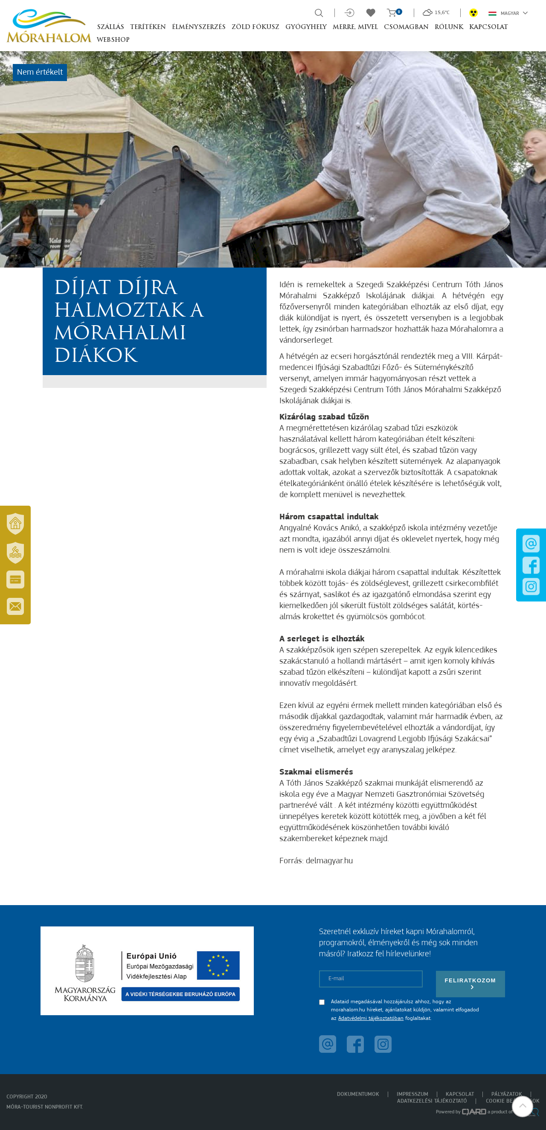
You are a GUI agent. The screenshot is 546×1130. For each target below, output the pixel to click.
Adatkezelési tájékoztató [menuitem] (432, 1101)
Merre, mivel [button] (355, 27)
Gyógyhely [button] (306, 27)
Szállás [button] (110, 27)
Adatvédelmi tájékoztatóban (371, 1018)
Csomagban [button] (406, 27)
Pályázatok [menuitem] (506, 1094)
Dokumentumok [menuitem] (358, 1094)
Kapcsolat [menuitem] (460, 1094)
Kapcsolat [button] (488, 27)
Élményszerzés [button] (199, 27)
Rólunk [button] (449, 27)
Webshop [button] (113, 40)
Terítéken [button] (148, 27)
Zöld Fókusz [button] (255, 27)
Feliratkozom (470, 983)
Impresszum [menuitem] (412, 1094)
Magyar (508, 13)
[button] (522, 1106)
